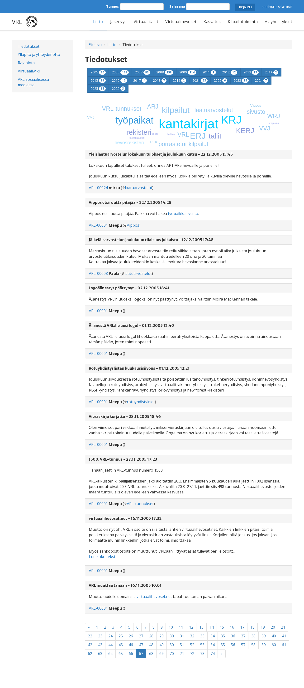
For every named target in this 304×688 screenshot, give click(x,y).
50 (172, 644)
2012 (229, 72)
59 (263, 644)
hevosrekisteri (129, 142)
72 (192, 653)
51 (182, 644)
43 (100, 644)
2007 (142, 72)
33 (202, 636)
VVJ (264, 128)
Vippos (255, 105)
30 (172, 636)
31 (182, 636)
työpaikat (134, 120)
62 (90, 653)
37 (243, 636)
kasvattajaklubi (137, 138)
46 (131, 644)
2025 (98, 88)
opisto (155, 134)
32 (192, 636)
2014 (271, 72)
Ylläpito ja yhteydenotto (39, 54)
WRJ (273, 116)
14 (211, 627)
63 (100, 653)
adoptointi (273, 123)
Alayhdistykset (278, 21)
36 (233, 636)
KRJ (231, 120)
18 (252, 627)
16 (232, 627)
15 (222, 627)
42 (90, 644)
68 (151, 653)
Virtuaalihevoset (180, 21)
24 (110, 636)
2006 (120, 72)
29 (161, 636)
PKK (153, 142)
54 (212, 644)
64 (110, 653)
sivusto (256, 111)
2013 (251, 72)
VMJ (90, 117)
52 (192, 644)
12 (191, 627)
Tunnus (112, 6)
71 (182, 653)
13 (201, 627)
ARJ (152, 106)
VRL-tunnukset (121, 108)
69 (161, 653)
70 (172, 653)
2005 (98, 72)
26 (131, 636)
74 (212, 653)
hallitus (171, 134)
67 (142, 653)
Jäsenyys (118, 21)
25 (121, 636)
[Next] (222, 653)
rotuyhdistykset (141, 401)
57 (243, 644)
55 (223, 644)
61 (284, 644)
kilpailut (176, 110)
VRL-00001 (98, 225)
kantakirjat (188, 123)
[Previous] (89, 627)
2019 (179, 80)
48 (151, 644)
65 (121, 653)
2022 (220, 80)
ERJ (198, 135)
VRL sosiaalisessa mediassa (33, 82)
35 (223, 636)
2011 (209, 72)
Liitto (98, 21)
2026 (118, 88)
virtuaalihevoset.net (154, 596)
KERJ (245, 130)
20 (273, 627)
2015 (98, 80)
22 (90, 636)
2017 (140, 80)
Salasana (177, 6)
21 (283, 627)
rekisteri (138, 132)
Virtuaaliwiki (29, 71)
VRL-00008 (98, 273)
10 (171, 627)
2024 (261, 80)
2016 (119, 80)
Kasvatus (212, 21)
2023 (241, 80)
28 (151, 636)
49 (161, 644)
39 (263, 636)
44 (110, 644)
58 (253, 644)
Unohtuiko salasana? (277, 7)
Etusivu (95, 44)
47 (141, 644)
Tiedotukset (28, 46)
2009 (187, 72)
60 (274, 644)
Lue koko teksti (102, 556)
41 (284, 636)
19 (263, 627)
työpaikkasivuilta (183, 213)
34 (212, 636)
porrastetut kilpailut (183, 144)
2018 (159, 80)
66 (131, 653)
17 (242, 627)
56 (233, 644)
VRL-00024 (98, 187)
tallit (215, 136)
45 (121, 644)
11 (181, 627)
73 (202, 653)
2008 (164, 72)
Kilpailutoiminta (243, 21)
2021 (200, 80)
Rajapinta (26, 62)
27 (141, 636)
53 (202, 644)
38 (253, 636)
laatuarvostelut (214, 110)
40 (274, 636)
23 (100, 636)
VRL (17, 22)
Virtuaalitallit (146, 21)
